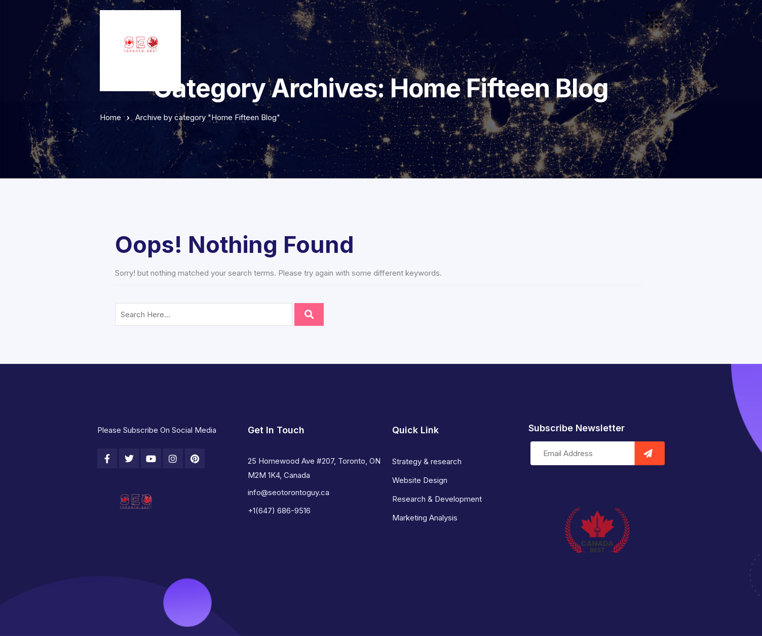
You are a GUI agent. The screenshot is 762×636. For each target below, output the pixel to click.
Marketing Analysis (425, 517)
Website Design (419, 480)
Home (110, 117)
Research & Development (437, 499)
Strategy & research (427, 461)
